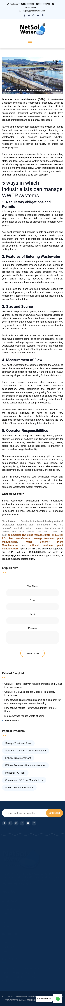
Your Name (32, 586)
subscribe (54, 812)
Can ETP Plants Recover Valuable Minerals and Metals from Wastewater (33, 686)
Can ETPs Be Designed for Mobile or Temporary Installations (29, 694)
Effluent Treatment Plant (18, 758)
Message (32, 628)
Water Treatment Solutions (19, 787)
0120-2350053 (27, 4)
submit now (32, 653)
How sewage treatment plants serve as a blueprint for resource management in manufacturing (32, 702)
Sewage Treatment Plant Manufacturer (25, 750)
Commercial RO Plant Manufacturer (24, 780)
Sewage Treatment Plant (18, 743)
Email (32, 614)
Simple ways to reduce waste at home (24, 716)
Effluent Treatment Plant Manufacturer (25, 765)
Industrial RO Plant (15, 772)
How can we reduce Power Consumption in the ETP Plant (31, 710)
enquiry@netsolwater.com (33, 11)
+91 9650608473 (42, 4)
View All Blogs (11, 720)
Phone (32, 600)
